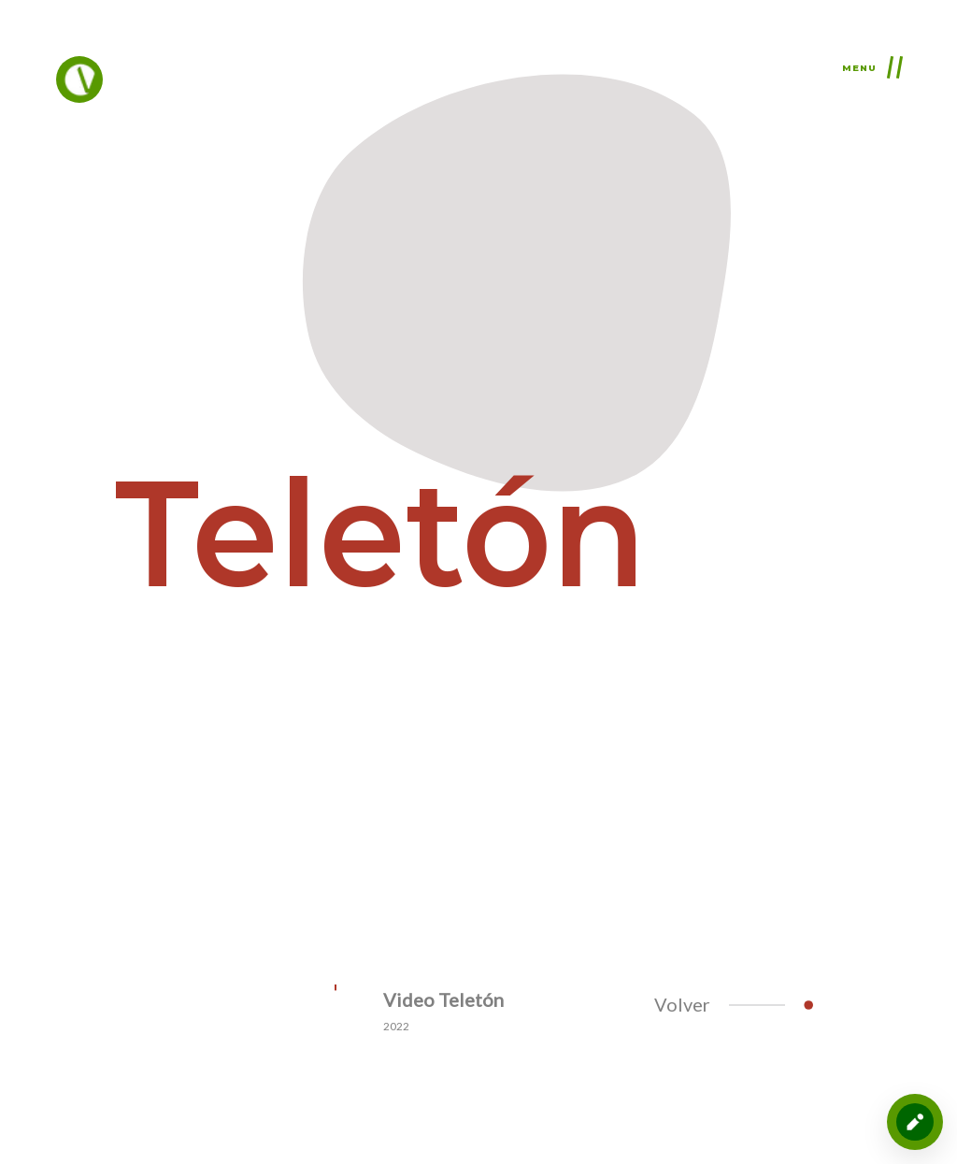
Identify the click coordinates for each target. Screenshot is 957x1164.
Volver (719, 1004)
